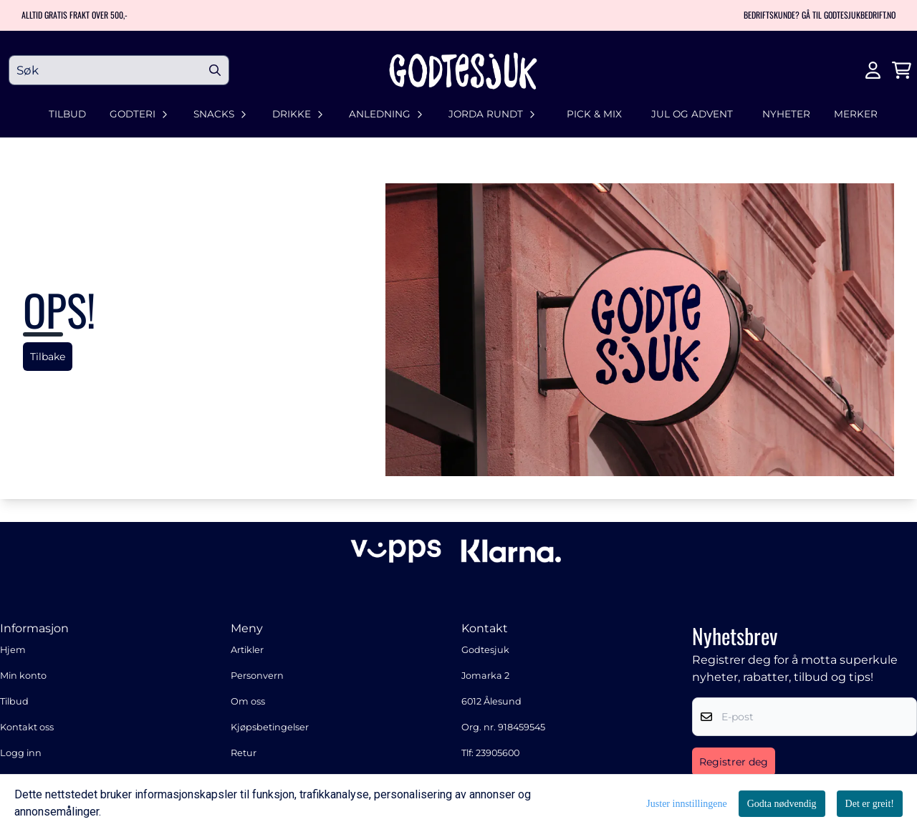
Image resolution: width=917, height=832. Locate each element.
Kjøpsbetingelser (270, 727)
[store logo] (462, 70)
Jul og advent (692, 114)
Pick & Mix (594, 114)
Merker (856, 114)
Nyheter (786, 114)
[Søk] (119, 70)
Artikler (247, 649)
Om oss (248, 701)
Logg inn (21, 753)
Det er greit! (869, 803)
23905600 (497, 753)
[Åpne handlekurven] (901, 70)
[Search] (215, 70)
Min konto (23, 675)
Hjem (13, 649)
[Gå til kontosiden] (873, 70)
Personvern (257, 675)
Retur (243, 753)
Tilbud (67, 114)
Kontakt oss (27, 727)
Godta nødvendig (782, 803)
